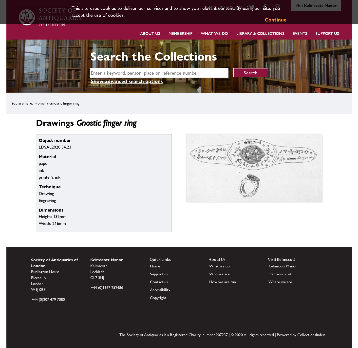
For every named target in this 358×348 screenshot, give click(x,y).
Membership (180, 33)
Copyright (158, 297)
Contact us (159, 282)
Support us (159, 274)
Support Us (327, 33)
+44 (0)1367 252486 (107, 287)
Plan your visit (279, 274)
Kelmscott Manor (282, 266)
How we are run (222, 282)
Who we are (219, 274)
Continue (275, 20)
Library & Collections (260, 33)
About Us (150, 33)
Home (40, 103)
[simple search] (159, 73)
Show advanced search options (127, 81)
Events (300, 33)
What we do (214, 33)
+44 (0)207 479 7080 (48, 299)
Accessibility (160, 289)
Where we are (280, 282)
